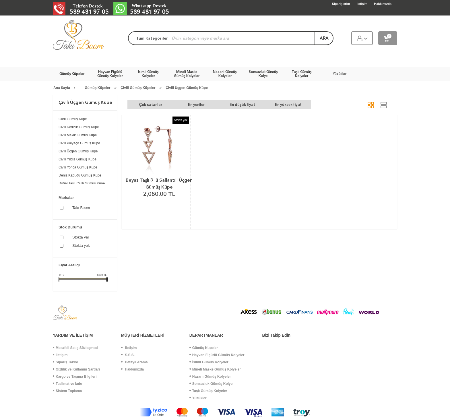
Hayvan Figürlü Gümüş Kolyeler (217, 355)
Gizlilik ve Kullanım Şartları (76, 369)
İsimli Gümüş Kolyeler (208, 362)
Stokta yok (81, 245)
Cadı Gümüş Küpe (73, 119)
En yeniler (196, 104)
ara (324, 38)
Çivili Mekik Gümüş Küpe (78, 135)
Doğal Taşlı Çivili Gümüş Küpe (82, 183)
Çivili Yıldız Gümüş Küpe (77, 159)
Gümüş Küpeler (97, 88)
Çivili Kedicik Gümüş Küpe (79, 127)
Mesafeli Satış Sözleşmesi (75, 348)
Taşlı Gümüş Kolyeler (208, 391)
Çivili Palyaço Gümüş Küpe (79, 143)
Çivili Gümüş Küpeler (138, 88)
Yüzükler (198, 398)
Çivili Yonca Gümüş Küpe (78, 167)
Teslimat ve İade (67, 384)
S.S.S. (128, 355)
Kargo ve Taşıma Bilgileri (75, 377)
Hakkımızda (132, 369)
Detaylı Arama (134, 362)
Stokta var (80, 237)
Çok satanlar (150, 104)
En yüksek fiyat (288, 104)
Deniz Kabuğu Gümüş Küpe (80, 175)
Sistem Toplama (67, 391)
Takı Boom (81, 207)
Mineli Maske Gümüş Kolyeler (215, 369)
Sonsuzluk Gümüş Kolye (211, 384)
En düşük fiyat (242, 104)
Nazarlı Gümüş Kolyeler (210, 377)
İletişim (60, 355)
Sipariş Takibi (65, 362)
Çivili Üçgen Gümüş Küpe (187, 88)
